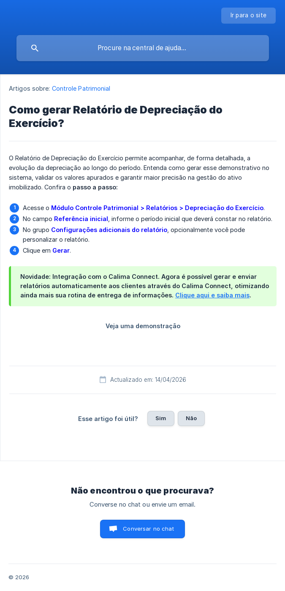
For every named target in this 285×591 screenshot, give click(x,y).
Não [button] (191, 418)
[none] (248, 16)
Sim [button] (160, 418)
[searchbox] (142, 48)
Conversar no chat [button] (148, 528)
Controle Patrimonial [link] (81, 88)
